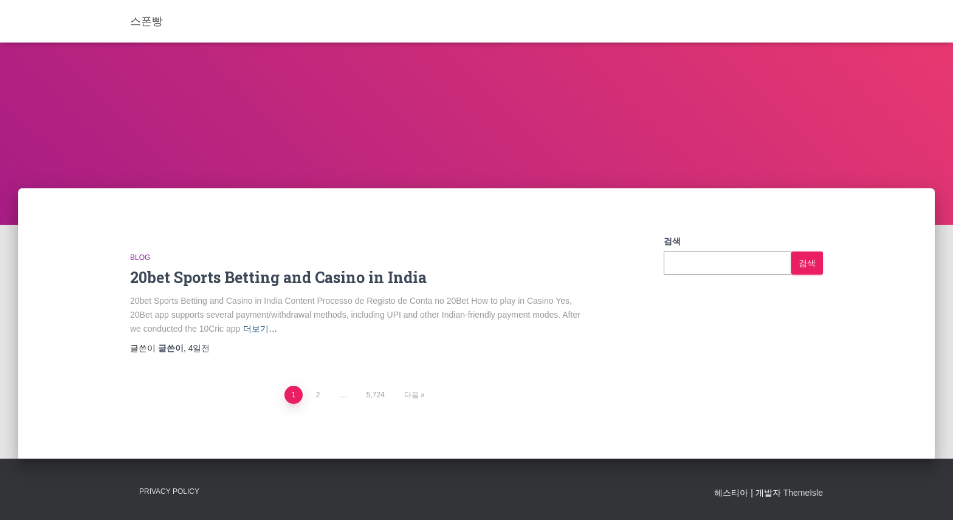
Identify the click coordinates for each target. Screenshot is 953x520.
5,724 (375, 395)
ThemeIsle (803, 493)
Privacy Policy (169, 491)
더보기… (260, 329)
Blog (140, 257)
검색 (672, 241)
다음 (411, 395)
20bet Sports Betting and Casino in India (278, 277)
